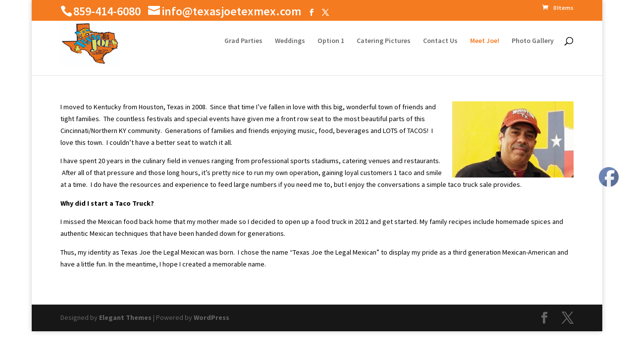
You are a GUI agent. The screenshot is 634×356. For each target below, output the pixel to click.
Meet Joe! (484, 41)
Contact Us (440, 41)
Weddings (290, 41)
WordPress (211, 317)
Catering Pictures (384, 41)
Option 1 (330, 41)
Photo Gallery (533, 41)
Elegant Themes (125, 317)
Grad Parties (243, 41)
